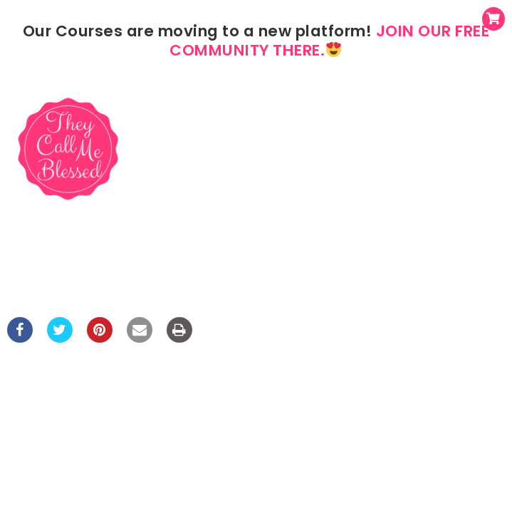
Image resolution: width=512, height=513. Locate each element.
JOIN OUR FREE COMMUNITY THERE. (329, 40)
